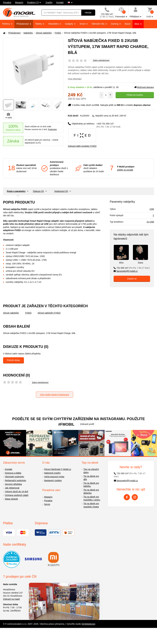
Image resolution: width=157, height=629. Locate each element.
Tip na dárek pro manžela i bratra (91, 505)
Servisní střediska (13, 484)
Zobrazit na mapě (11, 599)
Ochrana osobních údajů (16, 495)
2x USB (150, 221)
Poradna (7, 2)
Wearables (53, 24)
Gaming (115, 24)
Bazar (127, 24)
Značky (49, 2)
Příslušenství (22, 24)
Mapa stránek (11, 499)
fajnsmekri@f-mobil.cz (126, 271)
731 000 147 (132, 267)
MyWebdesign (88, 624)
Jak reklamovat (12, 487)
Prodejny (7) (33, 2)
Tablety (38, 24)
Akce (137, 24)
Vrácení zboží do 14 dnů (16, 491)
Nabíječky (28, 33)
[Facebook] (127, 497)
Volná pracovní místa (54, 476)
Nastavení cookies (53, 480)
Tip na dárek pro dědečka (91, 491)
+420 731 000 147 (108, 125)
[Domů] (3, 33)
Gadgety (69, 24)
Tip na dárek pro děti (91, 477)
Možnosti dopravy (144, 87)
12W (151, 209)
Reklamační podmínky (15, 480)
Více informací (75, 79)
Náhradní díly (98, 24)
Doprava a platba (13, 473)
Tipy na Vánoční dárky (91, 471)
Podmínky (52, 129)
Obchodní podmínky (14, 476)
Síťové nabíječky (44, 33)
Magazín (19, 2)
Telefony (6, 24)
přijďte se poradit (125, 170)
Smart (83, 24)
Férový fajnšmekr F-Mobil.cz (57, 469)
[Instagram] (135, 497)
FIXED (58, 33)
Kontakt (59, 2)
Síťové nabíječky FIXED (49, 313)
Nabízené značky (52, 473)
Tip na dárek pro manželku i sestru (91, 498)
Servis (47, 504)
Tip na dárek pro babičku (91, 484)
